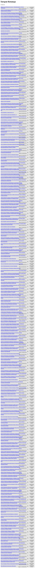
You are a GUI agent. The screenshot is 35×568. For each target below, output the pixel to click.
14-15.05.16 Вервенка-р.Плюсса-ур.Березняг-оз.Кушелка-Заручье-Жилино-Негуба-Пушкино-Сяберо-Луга (13, 107)
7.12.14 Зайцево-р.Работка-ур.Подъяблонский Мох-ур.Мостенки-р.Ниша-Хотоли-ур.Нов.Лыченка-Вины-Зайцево (13, 274)
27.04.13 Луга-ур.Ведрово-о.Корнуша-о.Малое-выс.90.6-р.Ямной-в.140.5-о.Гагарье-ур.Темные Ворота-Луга (13, 508)
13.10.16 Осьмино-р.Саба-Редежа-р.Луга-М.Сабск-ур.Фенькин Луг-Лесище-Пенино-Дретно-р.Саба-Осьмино (13, 50)
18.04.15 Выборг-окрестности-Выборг (8, 226)
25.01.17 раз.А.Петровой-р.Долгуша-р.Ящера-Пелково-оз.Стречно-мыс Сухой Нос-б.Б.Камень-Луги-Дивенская (11, 13)
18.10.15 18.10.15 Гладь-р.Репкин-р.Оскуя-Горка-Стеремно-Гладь (13, 171)
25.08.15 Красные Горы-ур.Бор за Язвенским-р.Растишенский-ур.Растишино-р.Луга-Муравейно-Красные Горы (13, 186)
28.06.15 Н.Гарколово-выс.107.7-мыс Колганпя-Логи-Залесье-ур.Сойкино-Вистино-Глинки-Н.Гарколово (13, 207)
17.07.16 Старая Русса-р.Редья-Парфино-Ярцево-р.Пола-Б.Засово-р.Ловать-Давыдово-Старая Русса (12, 79)
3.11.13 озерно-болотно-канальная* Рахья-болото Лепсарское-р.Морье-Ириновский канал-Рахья (13, 428)
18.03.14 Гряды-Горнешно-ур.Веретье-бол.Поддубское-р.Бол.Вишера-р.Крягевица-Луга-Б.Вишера (11, 362)
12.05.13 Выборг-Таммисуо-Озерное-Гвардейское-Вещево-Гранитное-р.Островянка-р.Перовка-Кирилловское (12, 497)
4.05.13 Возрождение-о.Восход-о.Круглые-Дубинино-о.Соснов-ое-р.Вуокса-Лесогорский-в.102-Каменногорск (13, 502)
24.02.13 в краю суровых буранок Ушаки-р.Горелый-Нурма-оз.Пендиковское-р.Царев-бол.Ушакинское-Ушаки (12, 537)
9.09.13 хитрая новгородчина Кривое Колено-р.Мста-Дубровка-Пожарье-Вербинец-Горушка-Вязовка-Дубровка (13, 455)
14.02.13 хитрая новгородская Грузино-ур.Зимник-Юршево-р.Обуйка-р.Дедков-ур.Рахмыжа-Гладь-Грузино (12, 549)
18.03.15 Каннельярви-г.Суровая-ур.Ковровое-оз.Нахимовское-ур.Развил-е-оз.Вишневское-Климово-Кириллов (13, 238)
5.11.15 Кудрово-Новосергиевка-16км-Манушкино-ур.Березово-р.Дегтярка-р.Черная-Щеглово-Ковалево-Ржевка (13, 163)
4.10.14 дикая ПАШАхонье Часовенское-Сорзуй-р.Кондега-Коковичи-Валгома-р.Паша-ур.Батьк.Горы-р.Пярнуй (12, 295)
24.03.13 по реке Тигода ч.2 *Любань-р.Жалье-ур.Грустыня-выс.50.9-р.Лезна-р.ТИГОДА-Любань (12, 531)
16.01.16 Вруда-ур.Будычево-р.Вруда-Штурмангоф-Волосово (12, 144)
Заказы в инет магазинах (5, 101)
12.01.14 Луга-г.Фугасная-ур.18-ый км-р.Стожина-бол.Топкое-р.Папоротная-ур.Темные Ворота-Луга (12, 393)
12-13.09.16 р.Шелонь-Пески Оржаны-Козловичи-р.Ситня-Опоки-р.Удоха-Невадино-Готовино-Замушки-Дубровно (13, 59)
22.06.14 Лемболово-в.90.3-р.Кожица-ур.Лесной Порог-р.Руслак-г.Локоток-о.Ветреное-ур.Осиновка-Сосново (13, 330)
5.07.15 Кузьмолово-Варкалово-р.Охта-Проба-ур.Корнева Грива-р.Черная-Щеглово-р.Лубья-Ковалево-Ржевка (13, 204)
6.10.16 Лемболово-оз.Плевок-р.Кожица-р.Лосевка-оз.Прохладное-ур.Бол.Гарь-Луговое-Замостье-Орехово (11, 53)
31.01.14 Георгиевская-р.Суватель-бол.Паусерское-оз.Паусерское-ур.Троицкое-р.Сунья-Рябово (11, 385)
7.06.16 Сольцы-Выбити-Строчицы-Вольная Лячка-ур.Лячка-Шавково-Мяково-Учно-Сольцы (12, 96)
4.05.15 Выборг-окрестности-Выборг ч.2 (8, 221)
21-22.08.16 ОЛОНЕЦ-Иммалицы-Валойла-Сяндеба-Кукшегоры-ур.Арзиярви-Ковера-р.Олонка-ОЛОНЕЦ (13, 67)
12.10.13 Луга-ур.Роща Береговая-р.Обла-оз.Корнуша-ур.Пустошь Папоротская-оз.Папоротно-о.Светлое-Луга (13, 443)
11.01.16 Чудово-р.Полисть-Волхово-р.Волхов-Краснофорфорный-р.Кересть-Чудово (10, 147)
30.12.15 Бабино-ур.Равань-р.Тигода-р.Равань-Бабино (11, 149)
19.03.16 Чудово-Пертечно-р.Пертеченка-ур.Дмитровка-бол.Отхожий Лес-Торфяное (11, 125)
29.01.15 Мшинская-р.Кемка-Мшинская (8, 258)
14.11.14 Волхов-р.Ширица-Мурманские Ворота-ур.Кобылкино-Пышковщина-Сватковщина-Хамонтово (13, 283)
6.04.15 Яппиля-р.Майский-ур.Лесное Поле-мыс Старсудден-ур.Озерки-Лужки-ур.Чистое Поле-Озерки (12, 232)
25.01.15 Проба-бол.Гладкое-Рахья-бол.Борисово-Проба (12, 263)
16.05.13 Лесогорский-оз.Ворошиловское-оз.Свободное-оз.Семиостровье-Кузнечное (12, 494)
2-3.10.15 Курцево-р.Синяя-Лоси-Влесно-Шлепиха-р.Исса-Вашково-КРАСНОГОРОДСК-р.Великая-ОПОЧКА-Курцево (12, 177)
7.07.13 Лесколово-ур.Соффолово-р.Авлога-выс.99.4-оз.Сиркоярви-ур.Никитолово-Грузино (11, 470)
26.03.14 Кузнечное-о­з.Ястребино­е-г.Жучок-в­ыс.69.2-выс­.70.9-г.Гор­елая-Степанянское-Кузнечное (13, 356)
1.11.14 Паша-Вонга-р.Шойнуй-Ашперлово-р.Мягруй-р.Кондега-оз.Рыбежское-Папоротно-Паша (13, 286)
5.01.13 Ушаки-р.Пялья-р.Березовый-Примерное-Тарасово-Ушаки (13, 563)
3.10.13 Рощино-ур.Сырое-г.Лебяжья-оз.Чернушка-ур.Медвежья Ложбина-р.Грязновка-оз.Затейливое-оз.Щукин (13, 446)
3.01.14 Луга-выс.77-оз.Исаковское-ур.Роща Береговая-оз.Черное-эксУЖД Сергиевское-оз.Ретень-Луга (11, 399)
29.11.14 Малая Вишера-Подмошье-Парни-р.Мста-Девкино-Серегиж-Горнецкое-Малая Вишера (12, 277)
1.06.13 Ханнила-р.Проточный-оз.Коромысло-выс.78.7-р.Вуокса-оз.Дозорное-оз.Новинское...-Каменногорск (13, 488)
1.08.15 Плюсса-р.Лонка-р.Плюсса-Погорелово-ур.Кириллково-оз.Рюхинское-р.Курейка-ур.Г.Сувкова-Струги (13, 198)
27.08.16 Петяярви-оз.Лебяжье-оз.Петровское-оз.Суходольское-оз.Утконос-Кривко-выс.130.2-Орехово (13, 64)
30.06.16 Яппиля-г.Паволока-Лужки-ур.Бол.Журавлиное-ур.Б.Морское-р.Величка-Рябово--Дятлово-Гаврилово (11, 90)
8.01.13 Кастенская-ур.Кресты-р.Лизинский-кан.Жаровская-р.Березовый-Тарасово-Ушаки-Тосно (12, 561)
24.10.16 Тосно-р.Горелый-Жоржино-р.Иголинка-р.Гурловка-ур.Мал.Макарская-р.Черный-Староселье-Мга (12, 47)
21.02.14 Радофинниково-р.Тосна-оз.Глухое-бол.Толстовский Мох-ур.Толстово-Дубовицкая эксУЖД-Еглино (14, 374)
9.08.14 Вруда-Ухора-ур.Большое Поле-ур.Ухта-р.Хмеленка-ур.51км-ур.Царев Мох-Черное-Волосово (12, 315)
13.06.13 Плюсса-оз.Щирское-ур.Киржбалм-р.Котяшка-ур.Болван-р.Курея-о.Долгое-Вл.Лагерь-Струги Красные (13, 482)
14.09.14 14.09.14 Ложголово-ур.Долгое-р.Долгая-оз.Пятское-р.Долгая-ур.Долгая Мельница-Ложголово (12, 303)
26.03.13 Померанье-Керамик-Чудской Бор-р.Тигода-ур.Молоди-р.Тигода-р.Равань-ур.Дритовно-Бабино (13, 525)
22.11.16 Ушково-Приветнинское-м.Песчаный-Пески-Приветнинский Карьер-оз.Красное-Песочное (11, 39)
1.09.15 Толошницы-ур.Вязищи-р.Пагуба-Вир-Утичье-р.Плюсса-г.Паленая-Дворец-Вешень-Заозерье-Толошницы (13, 189)
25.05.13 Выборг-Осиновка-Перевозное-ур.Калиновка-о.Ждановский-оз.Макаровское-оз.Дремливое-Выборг (11, 491)
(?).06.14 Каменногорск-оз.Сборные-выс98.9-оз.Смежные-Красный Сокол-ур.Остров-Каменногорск (12, 339)
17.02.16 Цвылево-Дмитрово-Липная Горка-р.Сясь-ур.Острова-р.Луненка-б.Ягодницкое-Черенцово (13, 139)
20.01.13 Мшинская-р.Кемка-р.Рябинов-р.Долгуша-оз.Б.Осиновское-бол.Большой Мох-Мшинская (10, 555)
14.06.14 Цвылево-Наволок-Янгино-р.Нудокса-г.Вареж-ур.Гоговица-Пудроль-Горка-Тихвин (11, 333)
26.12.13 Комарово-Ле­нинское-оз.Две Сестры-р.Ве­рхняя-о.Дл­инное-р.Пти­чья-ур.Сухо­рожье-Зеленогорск (13, 405)
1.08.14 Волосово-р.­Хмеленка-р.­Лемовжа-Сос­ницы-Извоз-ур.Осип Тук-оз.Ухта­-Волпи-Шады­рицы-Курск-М (14, 318)
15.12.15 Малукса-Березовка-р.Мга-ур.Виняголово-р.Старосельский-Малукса (10, 152)
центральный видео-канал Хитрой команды (9, 379)
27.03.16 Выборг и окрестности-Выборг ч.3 (9, 119)
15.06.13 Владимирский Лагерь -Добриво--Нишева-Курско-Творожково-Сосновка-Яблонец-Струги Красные (12, 479)
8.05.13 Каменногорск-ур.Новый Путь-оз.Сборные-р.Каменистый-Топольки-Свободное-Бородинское (13, 499)
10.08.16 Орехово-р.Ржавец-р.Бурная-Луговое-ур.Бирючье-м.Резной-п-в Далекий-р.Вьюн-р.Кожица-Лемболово (12, 73)
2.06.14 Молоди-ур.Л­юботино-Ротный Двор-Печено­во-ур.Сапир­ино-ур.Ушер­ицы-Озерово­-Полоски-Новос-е (13, 336)
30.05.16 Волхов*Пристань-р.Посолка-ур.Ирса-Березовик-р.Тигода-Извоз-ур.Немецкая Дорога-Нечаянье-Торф (12, 104)
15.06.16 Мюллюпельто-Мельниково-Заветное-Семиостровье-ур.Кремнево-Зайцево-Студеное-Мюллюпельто (13, 99)
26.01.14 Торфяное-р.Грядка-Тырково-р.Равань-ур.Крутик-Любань (13, 387)
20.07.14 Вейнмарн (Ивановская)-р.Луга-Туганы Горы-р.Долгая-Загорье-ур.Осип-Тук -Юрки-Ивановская (13, 321)
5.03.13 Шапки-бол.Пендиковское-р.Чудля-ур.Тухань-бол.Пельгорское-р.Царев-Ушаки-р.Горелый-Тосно (11, 534)
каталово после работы (5, 30)
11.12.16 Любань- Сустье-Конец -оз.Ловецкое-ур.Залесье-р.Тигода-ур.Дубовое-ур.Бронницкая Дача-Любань (12, 28)
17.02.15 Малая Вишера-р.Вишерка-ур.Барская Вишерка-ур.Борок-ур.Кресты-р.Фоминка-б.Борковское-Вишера (12, 250)
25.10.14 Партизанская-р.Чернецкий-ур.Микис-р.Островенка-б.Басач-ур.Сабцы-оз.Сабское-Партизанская (12, 289)
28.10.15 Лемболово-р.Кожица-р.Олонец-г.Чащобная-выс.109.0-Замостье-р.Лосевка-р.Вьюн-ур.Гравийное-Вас (13, 169)
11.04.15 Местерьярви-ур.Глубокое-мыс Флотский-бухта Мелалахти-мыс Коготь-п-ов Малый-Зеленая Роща (11, 229)
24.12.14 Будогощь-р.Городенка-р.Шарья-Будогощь (11, 268)
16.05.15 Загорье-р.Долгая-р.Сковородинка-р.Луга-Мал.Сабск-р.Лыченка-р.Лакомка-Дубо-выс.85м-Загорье (13, 219)
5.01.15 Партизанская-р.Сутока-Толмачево (9, 266)
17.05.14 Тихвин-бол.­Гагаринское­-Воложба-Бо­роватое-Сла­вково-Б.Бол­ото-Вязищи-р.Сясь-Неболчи (13, 345)
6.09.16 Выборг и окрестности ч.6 (7, 61)
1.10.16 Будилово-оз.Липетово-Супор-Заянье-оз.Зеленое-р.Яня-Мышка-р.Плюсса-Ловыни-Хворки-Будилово (13, 56)
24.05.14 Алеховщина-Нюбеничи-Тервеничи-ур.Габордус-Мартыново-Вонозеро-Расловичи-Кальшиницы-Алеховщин (12, 342)
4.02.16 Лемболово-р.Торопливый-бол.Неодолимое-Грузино (12, 142)
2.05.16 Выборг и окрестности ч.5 (7, 112)
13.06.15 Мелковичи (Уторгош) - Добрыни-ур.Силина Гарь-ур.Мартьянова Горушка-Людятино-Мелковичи (12, 210)
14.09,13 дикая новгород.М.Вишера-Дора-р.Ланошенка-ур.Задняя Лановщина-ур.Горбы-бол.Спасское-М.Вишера (13, 452)
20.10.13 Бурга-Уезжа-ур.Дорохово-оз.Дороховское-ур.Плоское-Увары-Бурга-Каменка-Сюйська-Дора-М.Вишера (13, 434)
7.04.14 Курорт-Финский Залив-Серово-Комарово (10, 353)
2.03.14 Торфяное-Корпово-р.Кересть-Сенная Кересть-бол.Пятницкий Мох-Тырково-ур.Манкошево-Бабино (11, 365)
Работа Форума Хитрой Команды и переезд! (9, 514)
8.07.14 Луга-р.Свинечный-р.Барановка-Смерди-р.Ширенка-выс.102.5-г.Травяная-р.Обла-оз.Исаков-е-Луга (12, 324)
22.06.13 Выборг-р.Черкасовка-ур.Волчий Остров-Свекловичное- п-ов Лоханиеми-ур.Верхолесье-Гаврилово (13, 476)
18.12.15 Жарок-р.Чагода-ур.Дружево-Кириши (9, 154)
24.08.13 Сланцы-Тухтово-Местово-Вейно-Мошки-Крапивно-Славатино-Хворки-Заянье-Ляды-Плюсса (12, 458)
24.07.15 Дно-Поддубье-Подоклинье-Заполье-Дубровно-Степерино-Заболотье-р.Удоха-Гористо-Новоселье (12, 201)
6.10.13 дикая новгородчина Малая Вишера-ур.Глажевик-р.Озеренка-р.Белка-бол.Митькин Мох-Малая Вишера (12, 437)
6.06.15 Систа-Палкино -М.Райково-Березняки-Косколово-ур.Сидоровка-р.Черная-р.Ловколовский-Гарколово (12, 213)
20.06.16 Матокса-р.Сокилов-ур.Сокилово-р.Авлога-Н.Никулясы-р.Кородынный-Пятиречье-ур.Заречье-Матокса (13, 93)
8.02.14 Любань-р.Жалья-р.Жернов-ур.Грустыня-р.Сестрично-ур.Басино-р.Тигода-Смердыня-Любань (13, 377)
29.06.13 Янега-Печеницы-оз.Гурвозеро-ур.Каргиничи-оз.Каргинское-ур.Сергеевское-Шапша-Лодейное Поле (11, 473)
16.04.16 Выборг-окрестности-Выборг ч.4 (9, 114)
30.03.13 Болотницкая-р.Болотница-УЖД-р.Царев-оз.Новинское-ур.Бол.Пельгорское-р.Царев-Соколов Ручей (13, 522)
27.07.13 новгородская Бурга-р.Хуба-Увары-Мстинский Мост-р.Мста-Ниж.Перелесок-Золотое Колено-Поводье (12, 467)
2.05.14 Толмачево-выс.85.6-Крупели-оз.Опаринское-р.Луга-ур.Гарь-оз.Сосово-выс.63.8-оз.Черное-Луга (12, 348)
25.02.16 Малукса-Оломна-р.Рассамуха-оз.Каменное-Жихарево (13, 136)
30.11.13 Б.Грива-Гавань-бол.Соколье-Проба (9, 416)
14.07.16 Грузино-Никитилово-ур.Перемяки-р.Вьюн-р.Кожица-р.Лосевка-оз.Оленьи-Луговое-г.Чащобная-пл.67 (13, 82)
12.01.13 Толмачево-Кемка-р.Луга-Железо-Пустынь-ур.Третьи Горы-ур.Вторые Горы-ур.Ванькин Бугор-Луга (13, 558)
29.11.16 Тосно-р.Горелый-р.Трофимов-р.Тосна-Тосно (11, 36)
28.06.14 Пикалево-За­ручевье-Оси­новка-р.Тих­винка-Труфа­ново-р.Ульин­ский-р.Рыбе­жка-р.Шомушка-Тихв (13, 327)
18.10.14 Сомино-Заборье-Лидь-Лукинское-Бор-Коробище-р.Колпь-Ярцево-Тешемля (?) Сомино (12, 292)
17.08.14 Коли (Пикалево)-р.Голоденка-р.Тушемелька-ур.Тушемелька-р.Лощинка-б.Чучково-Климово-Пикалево (12, 312)
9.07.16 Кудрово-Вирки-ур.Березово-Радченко (10, 84)
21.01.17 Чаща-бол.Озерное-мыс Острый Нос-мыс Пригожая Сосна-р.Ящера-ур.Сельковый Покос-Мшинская (12, 16)
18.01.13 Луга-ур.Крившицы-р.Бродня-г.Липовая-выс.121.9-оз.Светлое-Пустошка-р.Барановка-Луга (12, 390)
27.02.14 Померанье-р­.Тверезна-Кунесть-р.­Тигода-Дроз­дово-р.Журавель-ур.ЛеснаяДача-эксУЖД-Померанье (12, 371)
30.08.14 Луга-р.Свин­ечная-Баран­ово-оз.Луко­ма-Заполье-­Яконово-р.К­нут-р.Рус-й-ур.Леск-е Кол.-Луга (12, 309)
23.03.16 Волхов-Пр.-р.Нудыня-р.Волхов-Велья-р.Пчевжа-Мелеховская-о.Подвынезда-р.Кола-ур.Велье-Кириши (12, 122)
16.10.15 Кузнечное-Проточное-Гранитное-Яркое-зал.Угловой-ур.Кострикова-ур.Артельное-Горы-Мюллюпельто (13, 174)
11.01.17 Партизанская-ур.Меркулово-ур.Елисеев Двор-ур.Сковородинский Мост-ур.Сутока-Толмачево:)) (11, 19)
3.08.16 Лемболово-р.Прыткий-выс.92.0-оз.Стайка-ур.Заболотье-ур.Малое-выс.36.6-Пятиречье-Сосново (13, 76)
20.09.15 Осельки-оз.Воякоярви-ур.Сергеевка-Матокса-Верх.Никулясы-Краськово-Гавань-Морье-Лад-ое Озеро (11, 183)
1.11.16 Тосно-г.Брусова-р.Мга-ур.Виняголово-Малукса (11, 44)
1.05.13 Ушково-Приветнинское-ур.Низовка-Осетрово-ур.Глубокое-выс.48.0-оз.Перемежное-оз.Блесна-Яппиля (12, 505)
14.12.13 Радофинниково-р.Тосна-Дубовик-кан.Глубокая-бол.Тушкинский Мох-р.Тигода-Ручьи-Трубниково (12, 411)
